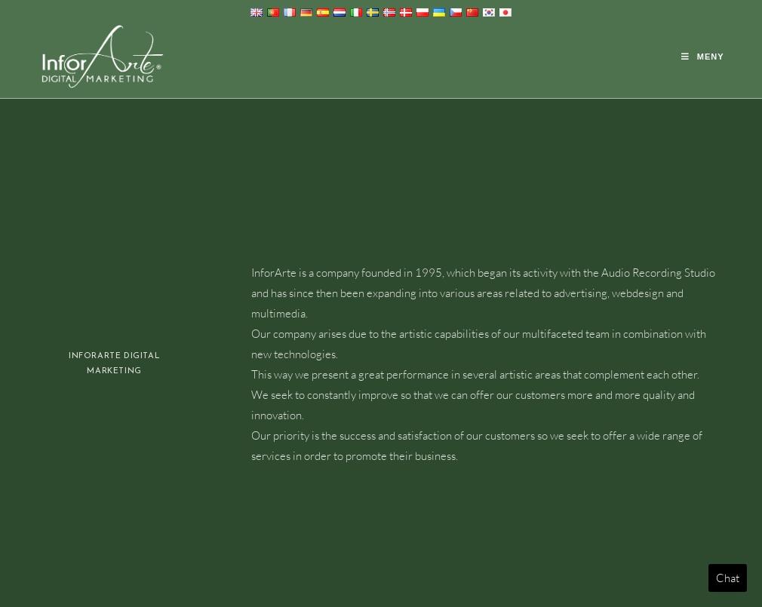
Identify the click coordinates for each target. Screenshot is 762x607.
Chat (727, 578)
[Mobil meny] (702, 56)
